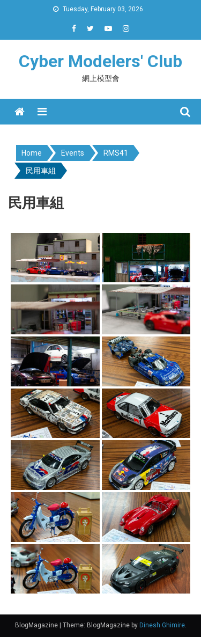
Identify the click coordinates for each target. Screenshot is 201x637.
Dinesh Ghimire (162, 625)
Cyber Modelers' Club (100, 61)
